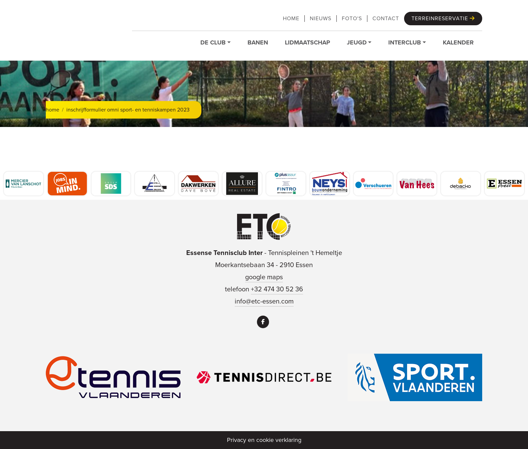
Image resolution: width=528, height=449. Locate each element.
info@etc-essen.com (264, 301)
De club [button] (213, 42)
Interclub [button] (404, 42)
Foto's (352, 18)
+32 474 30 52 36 (277, 289)
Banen (258, 42)
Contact (385, 18)
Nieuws (320, 18)
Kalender (458, 42)
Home (291, 18)
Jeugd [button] (357, 42)
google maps (264, 277)
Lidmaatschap (307, 42)
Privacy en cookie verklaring (264, 440)
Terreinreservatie (443, 18)
